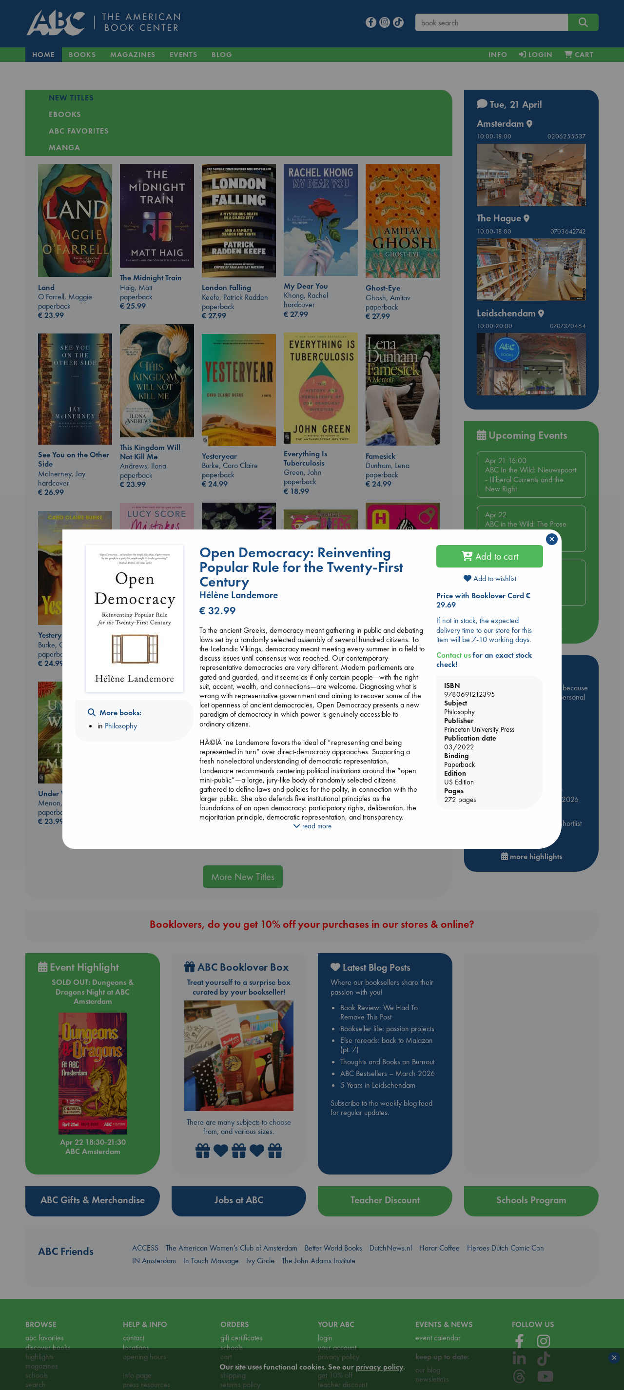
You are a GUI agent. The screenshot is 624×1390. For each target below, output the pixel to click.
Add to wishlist (490, 578)
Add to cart (490, 556)
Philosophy (121, 726)
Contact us (453, 655)
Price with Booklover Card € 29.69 (483, 600)
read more (312, 826)
